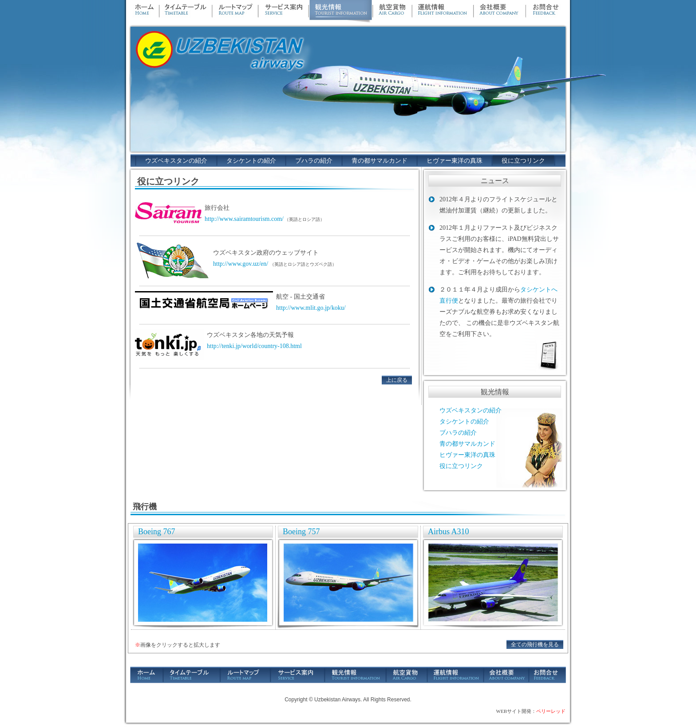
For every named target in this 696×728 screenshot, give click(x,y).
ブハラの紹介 (313, 160)
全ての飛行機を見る (535, 644)
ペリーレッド (551, 711)
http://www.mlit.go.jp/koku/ (311, 307)
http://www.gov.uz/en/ (240, 263)
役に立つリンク (523, 160)
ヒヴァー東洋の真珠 (454, 160)
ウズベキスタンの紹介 (176, 160)
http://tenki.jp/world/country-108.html (254, 346)
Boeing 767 (156, 531)
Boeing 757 (301, 531)
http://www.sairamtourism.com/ (244, 219)
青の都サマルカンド (379, 160)
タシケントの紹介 (251, 160)
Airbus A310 (448, 531)
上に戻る (396, 380)
